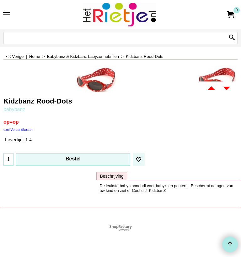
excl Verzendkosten (18, 129)
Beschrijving (111, 176)
